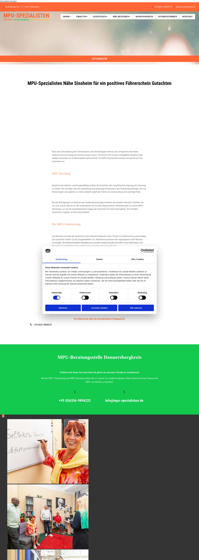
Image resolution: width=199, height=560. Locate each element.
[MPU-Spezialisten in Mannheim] (26, 20)
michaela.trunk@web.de (185, 7)
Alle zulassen (136, 308)
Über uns (81, 16)
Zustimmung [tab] (61, 259)
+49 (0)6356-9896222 (92, 400)
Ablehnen (63, 308)
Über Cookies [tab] (137, 259)
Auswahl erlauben (99, 308)
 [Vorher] (2, 415)
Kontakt (187, 16)
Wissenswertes (144, 16)
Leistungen (99, 16)
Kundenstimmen (167, 16)
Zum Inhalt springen (8, 1)
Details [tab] (99, 259)
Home (66, 16)
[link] (67, 16)
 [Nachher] (3, 415)
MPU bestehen (121, 16)
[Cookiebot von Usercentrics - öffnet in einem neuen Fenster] (143, 251)
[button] (40, 324)
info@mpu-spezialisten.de (141, 400)
